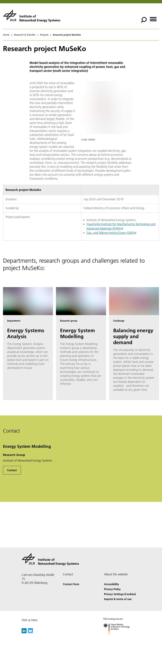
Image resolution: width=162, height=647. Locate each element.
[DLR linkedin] (24, 632)
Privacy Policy (112, 589)
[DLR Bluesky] (30, 632)
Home (6, 35)
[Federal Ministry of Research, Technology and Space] (119, 638)
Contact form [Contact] (71, 584)
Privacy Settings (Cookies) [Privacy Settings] (120, 594)
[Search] (144, 20)
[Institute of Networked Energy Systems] (31, 15)
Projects (44, 35)
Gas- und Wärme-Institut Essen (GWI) (110, 233)
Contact (12, 470)
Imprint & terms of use (118, 599)
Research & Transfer (24, 35)
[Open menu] (153, 18)
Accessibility (111, 584)
